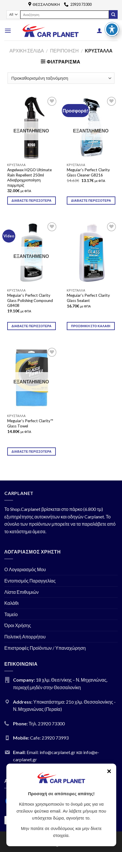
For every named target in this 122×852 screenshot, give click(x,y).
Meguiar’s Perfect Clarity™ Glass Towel (30, 423)
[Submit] (113, 14)
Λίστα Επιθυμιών (21, 592)
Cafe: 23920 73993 (49, 737)
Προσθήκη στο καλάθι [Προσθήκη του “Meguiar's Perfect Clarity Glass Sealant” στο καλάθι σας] (90, 326)
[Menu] (7, 30)
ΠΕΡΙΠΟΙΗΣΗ (64, 50)
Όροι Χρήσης (17, 625)
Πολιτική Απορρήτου (25, 636)
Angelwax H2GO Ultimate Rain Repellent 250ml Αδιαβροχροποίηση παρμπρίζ (29, 177)
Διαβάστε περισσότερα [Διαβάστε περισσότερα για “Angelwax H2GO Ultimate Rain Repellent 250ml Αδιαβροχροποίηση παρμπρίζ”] (31, 200)
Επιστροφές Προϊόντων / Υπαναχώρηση (45, 648)
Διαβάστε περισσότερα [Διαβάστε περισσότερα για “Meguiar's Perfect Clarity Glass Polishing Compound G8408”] (31, 326)
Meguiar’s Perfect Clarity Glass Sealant (88, 298)
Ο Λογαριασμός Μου (25, 569)
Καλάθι (11, 603)
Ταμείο (11, 614)
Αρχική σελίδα (27, 50)
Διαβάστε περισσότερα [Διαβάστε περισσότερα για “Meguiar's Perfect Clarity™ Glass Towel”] (31, 451)
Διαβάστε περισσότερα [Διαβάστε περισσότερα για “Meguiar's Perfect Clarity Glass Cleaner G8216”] (91, 200)
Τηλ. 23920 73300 (47, 723)
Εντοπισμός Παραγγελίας (30, 580)
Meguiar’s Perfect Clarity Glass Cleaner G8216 (88, 172)
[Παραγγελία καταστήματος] (61, 78)
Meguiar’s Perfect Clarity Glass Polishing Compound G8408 (30, 300)
